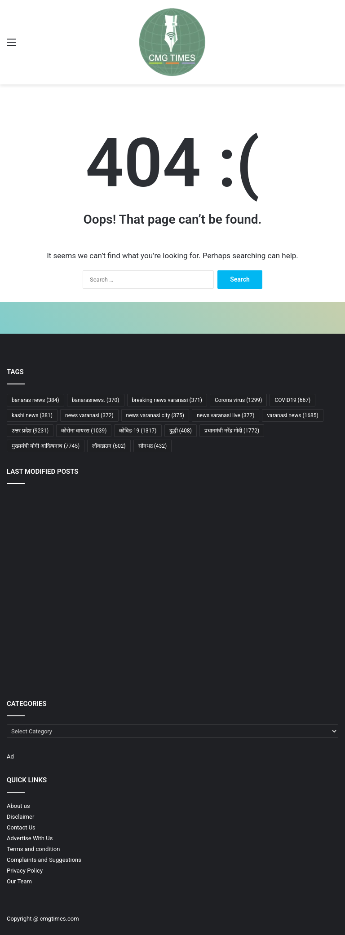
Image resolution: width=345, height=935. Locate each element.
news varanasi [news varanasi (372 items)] (89, 415)
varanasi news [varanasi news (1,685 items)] (292, 415)
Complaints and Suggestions (44, 859)
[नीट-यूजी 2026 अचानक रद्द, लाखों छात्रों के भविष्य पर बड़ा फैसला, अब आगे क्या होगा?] (61, 651)
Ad (10, 756)
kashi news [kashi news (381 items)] (32, 415)
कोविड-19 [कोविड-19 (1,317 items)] (137, 431)
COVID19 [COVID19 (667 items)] (292, 400)
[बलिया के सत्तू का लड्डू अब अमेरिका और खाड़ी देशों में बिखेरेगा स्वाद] (284, 651)
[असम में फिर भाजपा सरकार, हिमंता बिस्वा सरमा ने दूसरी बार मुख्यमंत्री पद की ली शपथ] (284, 587)
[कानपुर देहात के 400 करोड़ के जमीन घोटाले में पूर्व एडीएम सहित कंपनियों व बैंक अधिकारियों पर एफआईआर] (61, 522)
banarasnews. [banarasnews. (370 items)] (95, 400)
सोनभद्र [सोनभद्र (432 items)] (152, 446)
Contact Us (21, 827)
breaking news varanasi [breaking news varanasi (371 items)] (167, 400)
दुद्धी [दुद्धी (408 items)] (180, 431)
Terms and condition (33, 849)
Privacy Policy (25, 870)
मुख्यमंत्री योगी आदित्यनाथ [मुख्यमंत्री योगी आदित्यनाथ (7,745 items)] (46, 446)
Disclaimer (20, 816)
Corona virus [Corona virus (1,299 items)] (238, 400)
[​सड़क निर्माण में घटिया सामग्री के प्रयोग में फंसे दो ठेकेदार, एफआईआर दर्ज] (284, 522)
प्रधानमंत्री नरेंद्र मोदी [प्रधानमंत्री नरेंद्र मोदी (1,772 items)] (231, 431)
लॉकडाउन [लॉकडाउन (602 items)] (109, 446)
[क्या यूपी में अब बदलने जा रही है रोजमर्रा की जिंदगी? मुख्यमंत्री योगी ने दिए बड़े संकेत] (61, 587)
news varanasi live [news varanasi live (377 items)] (225, 415)
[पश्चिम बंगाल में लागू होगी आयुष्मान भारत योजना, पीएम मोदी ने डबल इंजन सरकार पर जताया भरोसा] (173, 587)
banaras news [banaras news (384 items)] (35, 400)
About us (18, 806)
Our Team (19, 881)
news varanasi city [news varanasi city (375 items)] (155, 415)
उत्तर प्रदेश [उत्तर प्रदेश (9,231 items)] (30, 431)
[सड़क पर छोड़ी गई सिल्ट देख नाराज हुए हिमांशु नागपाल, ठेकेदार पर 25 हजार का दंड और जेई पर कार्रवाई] (173, 522)
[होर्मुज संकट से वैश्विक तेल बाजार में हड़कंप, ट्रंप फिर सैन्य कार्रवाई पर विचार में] (173, 651)
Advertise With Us (30, 838)
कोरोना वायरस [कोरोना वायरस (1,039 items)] (83, 431)
